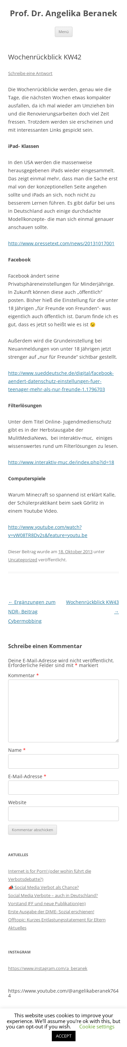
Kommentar (23, 675)
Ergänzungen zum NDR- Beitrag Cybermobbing (32, 611)
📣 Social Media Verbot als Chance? (43, 887)
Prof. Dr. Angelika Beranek (63, 13)
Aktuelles (17, 928)
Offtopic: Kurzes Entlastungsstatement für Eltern (57, 920)
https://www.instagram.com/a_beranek (47, 968)
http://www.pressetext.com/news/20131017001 (61, 243)
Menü (64, 31)
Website (17, 802)
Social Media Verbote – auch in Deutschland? (53, 895)
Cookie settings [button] (96, 1026)
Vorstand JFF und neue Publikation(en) (47, 903)
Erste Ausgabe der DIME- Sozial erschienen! (51, 912)
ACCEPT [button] (63, 1036)
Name (17, 750)
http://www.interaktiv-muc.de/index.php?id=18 (61, 462)
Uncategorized (22, 560)
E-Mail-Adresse (27, 776)
